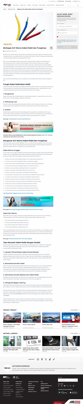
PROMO (30, 383)
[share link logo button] (54, 359)
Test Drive (35, 5)
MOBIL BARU (6, 381)
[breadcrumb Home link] (4, 9)
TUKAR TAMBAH (19, 396)
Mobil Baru (16, 5)
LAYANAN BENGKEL (20, 389)
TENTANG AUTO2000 (33, 381)
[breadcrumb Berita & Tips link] (11, 9)
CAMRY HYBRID (6, 387)
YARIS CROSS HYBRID (8, 385)
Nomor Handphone (61, 30)
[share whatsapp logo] (38, 359)
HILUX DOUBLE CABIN (8, 391)
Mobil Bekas (42, 5)
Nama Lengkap (60, 23)
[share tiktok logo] (50, 359)
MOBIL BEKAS (19, 381)
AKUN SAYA (31, 389)
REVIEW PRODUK (45, 390)
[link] (12, 344)
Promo (29, 5)
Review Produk (60, 5)
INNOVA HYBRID (7, 393)
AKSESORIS (18, 385)
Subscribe (60, 377)
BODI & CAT (18, 394)
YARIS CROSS (6, 383)
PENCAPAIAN (31, 387)
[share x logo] (46, 359)
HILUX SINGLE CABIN (8, 389)
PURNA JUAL (19, 383)
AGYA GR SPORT (7, 395)
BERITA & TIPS (31, 385)
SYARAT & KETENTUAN (46, 385)
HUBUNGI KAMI (44, 383)
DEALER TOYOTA (32, 391)
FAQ (42, 381)
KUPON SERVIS (19, 387)
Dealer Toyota (50, 5)
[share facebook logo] (42, 359)
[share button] (51, 48)
